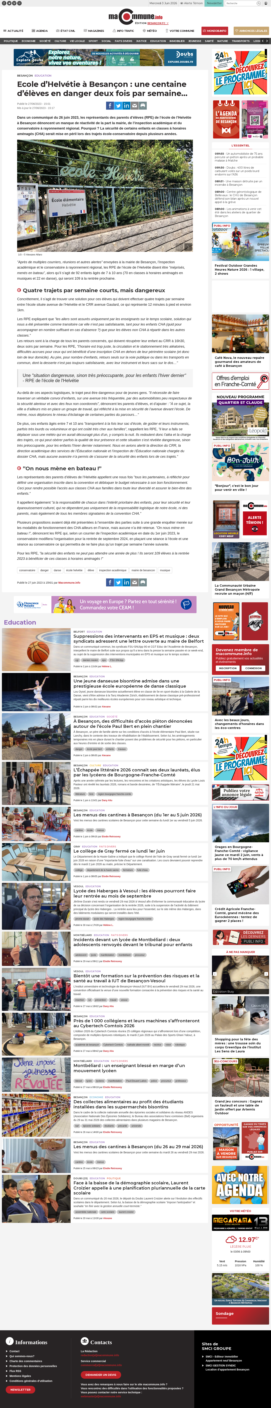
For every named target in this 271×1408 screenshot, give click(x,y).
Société (112, 716)
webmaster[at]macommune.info (101, 1396)
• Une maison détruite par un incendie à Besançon (238, 183)
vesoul (124, 1000)
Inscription (228, 668)
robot (168, 1044)
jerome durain (82, 919)
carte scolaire (107, 1212)
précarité (122, 1126)
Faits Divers (107, 846)
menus (100, 830)
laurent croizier (126, 1212)
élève (91, 570)
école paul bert (94, 749)
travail (113, 1000)
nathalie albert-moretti (138, 1044)
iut (89, 1000)
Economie (96, 1097)
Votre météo (240, 1211)
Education (43, 75)
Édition (140, 23)
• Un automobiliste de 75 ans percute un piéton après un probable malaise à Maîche (239, 157)
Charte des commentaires (26, 1361)
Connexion (253, 668)
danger (44, 570)
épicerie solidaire (91, 1126)
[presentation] (179, 247)
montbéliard (124, 955)
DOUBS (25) (81, 1178)
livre (91, 794)
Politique (114, 1178)
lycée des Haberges (104, 919)
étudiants (109, 1126)
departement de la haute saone (103, 870)
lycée (93, 955)
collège (79, 870)
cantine (79, 830)
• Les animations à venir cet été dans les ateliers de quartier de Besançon (238, 212)
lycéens (100, 1081)
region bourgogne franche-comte (114, 794)
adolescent (80, 955)
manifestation (107, 955)
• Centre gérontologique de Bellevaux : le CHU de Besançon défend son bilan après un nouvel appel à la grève (238, 197)
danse (57, 570)
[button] (259, 3)
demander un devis (101, 1375)
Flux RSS (15, 1371)
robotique (180, 1044)
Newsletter (20, 1389)
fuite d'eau (142, 870)
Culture (95, 765)
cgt (76, 660)
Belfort (79, 631)
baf (77, 1126)
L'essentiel (241, 145)
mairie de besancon (143, 570)
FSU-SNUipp (116, 660)
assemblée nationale (85, 1212)
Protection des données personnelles (33, 1366)
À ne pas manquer (240, 952)
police (154, 1081)
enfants (110, 749)
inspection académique (112, 570)
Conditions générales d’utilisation (31, 1380)
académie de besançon (87, 1044)
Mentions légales (20, 1376)
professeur (180, 1081)
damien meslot (90, 660)
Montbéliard (83, 935)
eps (104, 660)
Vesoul (79, 886)
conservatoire (27, 570)
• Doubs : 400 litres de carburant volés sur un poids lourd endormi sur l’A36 (237, 171)
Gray (77, 846)
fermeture (128, 870)
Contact (14, 1351)
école (90, 830)
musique (165, 570)
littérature (80, 794)
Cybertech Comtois (113, 1044)
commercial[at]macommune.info (101, 1365)
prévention (100, 1000)
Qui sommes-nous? (22, 1356)
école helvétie (74, 570)
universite (136, 1126)
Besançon (25, 75)
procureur (140, 955)
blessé (78, 1081)
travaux (122, 749)
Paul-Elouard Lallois (136, 1081)
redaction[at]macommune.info (100, 1355)
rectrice (157, 1044)
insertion (79, 1000)
